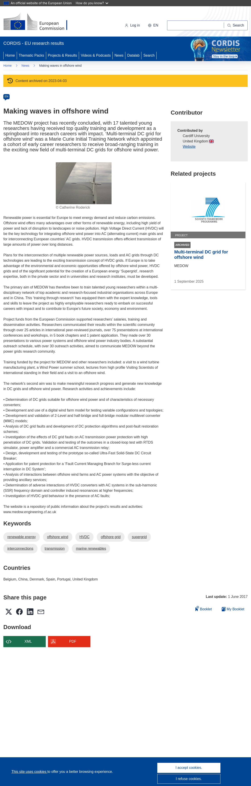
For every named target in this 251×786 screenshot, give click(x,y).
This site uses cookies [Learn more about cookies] (29, 772)
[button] (153, 25)
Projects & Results (62, 55)
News (118, 55)
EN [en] (6, 96)
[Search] (236, 25)
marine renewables (91, 548)
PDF (72, 641)
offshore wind (57, 537)
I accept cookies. (189, 768)
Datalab (133, 55)
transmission (55, 548)
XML (28, 641)
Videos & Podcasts (96, 55)
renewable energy (21, 537)
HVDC (84, 537)
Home (10, 55)
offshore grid (111, 537)
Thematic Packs (31, 55)
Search (149, 55)
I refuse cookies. (189, 779)
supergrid (139, 537)
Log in (132, 25)
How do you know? (92, 3)
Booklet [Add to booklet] (203, 608)
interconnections (20, 548)
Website (189, 146)
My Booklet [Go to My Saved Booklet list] (233, 609)
